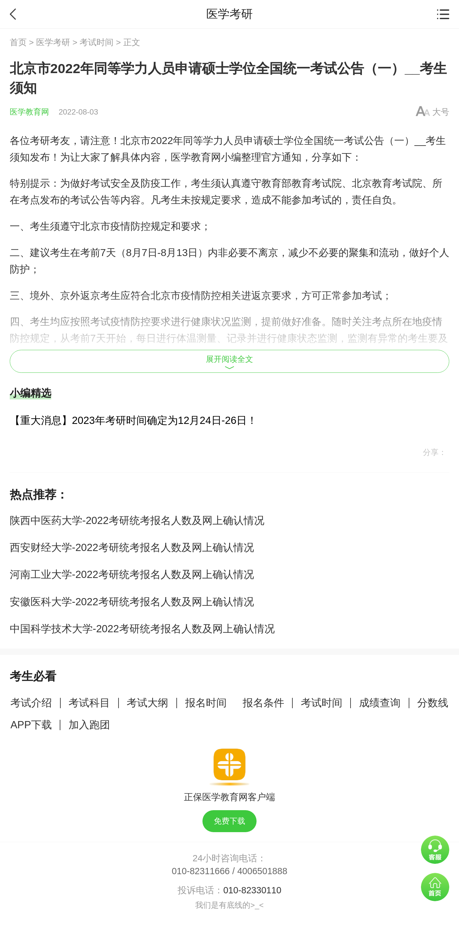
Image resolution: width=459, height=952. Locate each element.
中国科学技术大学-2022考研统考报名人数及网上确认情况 (142, 628)
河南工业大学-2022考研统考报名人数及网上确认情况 (132, 574)
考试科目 (89, 703)
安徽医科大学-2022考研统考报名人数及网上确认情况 (132, 601)
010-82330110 (252, 890)
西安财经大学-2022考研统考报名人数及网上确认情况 (132, 547)
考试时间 (96, 42)
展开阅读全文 (229, 362)
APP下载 (31, 724)
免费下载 (229, 821)
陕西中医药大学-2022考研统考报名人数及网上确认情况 (137, 520)
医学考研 (53, 42)
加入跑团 (89, 724)
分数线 (432, 703)
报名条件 (263, 703)
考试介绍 (31, 703)
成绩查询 (380, 703)
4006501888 (262, 871)
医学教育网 (29, 112)
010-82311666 (201, 871)
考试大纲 (147, 703)
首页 (18, 42)
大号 (440, 112)
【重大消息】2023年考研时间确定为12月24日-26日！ (133, 420)
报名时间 (206, 703)
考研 (40, 140)
